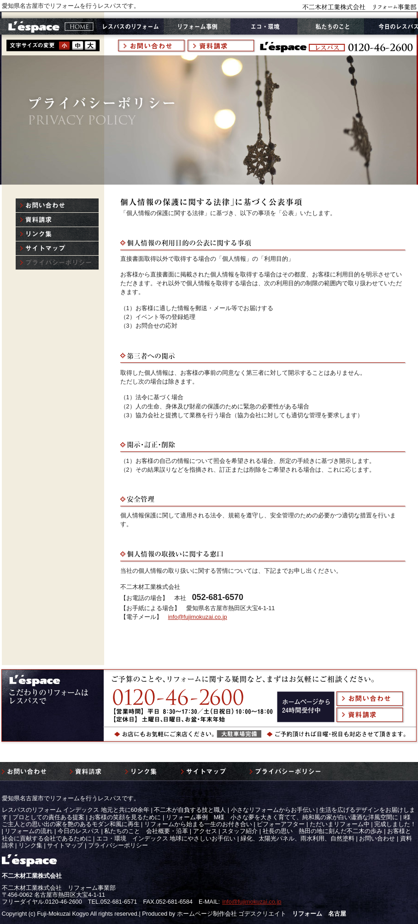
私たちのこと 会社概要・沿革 (146, 831)
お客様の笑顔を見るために (125, 817)
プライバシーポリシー (118, 845)
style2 (77, 45)
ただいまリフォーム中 (340, 824)
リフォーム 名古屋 (319, 913)
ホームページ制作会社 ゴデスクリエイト (232, 913)
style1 (64, 45)
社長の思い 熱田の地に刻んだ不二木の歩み (323, 831)
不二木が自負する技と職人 (190, 809)
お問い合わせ (377, 838)
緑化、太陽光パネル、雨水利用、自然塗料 (297, 838)
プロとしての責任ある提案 (48, 817)
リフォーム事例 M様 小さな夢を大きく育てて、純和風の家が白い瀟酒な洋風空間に (282, 817)
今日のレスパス (79, 831)
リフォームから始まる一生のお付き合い (198, 824)
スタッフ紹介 (240, 831)
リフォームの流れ (29, 831)
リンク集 (30, 845)
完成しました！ (395, 824)
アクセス (205, 831)
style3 (90, 45)
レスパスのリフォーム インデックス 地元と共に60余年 (75, 809)
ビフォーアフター (281, 824)
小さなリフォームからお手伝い (273, 809)
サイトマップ (65, 845)
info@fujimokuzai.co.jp (197, 616)
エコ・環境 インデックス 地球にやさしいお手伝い (166, 838)
